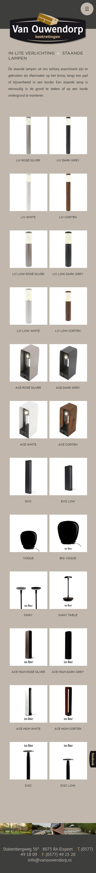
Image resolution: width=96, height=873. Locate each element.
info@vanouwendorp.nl (50, 860)
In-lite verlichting (31, 53)
